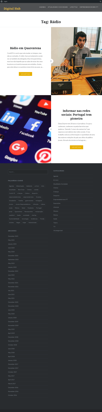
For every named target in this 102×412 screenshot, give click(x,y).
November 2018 (13, 341)
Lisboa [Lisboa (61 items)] (43, 204)
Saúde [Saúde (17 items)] (19, 215)
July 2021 (11, 290)
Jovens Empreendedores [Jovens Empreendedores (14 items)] (23, 204)
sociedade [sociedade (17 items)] (26, 215)
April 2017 (11, 380)
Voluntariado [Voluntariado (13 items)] (32, 222)
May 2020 (11, 314)
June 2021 (11, 294)
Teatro (55, 223)
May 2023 (11, 263)
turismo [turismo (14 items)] (11, 222)
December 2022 (13, 271)
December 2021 (13, 283)
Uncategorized (58, 230)
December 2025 (13, 236)
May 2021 (11, 298)
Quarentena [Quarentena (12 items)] (18, 211)
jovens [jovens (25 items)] (11, 204)
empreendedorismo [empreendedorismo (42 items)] (15, 197)
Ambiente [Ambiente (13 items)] (29, 186)
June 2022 (11, 275)
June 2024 (11, 248)
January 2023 (12, 267)
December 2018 (13, 337)
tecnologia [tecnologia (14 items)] (25, 219)
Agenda (42, 7)
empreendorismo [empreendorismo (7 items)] (28, 197)
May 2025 (11, 240)
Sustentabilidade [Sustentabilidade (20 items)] (14, 219)
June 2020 (11, 310)
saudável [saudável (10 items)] (12, 215)
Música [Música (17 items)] (17, 208)
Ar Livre (55, 180)
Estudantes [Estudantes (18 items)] (12, 200)
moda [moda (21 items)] (10, 208)
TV (54, 226)
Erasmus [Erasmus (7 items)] (38, 197)
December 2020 (13, 302)
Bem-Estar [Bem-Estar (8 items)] (21, 189)
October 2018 (12, 345)
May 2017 (11, 376)
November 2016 (13, 391)
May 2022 (11, 279)
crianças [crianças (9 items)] (19, 193)
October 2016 (12, 395)
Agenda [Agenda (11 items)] (11, 186)
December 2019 (13, 321)
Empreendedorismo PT (89, 7)
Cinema (55, 188)
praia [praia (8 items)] (10, 211)
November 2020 (13, 306)
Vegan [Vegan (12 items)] (18, 222)
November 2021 (13, 286)
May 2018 (11, 352)
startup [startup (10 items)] (34, 215)
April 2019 (11, 333)
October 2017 (12, 372)
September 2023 (13, 259)
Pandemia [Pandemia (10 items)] (31, 208)
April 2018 (11, 356)
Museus (55, 211)
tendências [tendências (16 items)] (34, 219)
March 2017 (12, 383)
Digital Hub (12, 8)
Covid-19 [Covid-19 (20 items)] (12, 193)
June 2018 (11, 348)
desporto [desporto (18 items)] (35, 193)
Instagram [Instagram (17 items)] (39, 200)
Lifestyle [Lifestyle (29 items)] (35, 204)
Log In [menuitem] (5, 1)
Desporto (56, 195)
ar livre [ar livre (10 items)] (37, 186)
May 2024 (11, 251)
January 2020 (12, 317)
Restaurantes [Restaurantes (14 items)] (29, 211)
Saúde (55, 219)
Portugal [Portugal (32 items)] (39, 208)
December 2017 (13, 364)
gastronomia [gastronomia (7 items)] (29, 200)
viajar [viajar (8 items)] (24, 222)
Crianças (56, 191)
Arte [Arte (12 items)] (42, 186)
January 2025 (12, 244)
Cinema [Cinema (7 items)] (29, 189)
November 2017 (13, 368)
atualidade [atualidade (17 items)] (12, 189)
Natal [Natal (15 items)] (23, 208)
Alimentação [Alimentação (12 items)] (20, 186)
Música (55, 215)
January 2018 (12, 360)
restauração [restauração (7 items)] (39, 211)
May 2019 (11, 329)
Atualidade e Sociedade (58, 7)
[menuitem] (1, 1)
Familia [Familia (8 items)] (20, 200)
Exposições (56, 203)
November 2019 (13, 325)
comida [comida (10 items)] (36, 189)
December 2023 (13, 255)
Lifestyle (74, 7)
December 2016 (13, 387)
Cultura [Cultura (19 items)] (27, 193)
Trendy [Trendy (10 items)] (42, 219)
